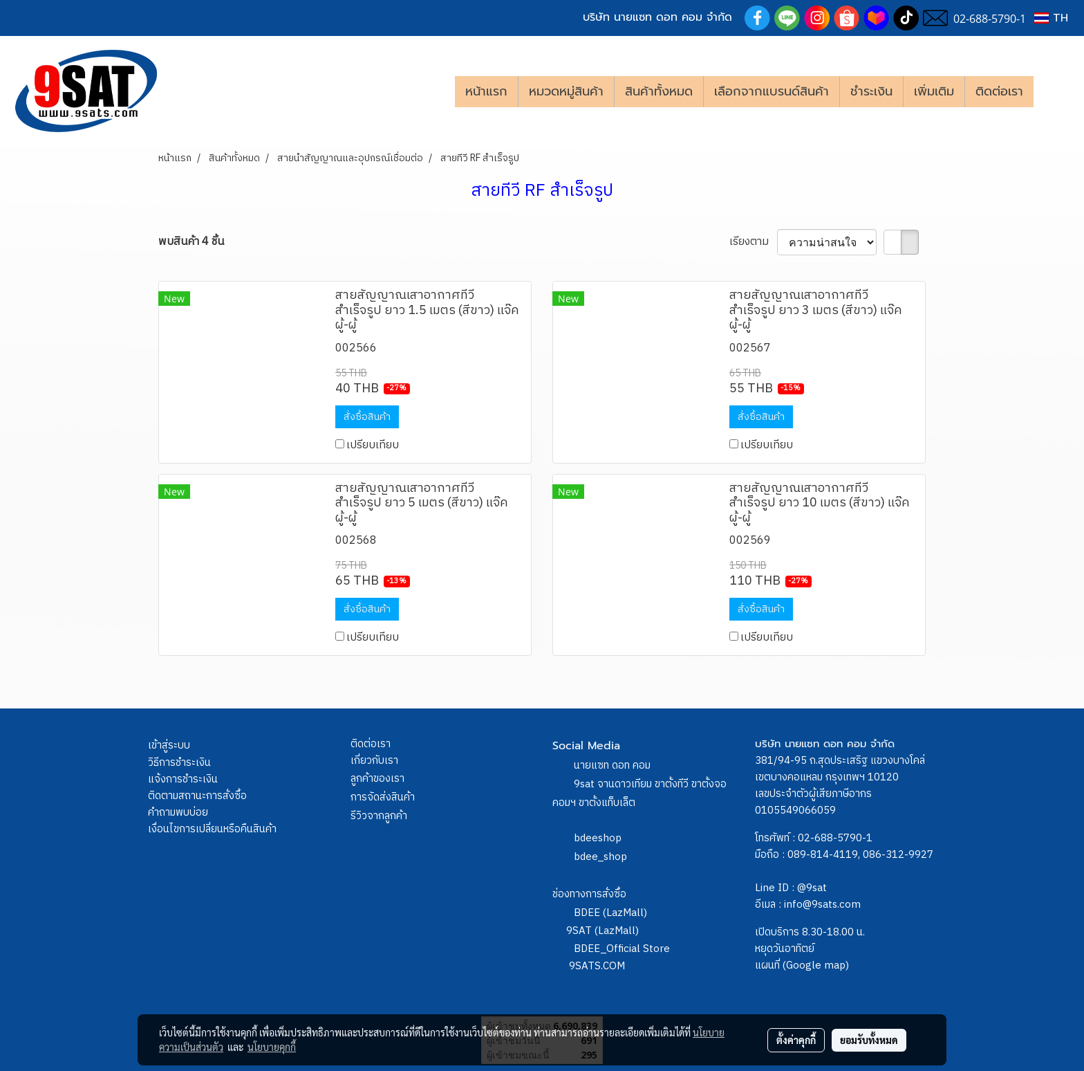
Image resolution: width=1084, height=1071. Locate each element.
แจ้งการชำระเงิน (183, 779)
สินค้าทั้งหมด (659, 91)
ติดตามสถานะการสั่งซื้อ (197, 796)
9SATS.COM (597, 966)
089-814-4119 (822, 854)
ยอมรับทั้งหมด (869, 1040)
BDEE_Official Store (622, 949)
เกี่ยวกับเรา (374, 760)
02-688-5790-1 (835, 838)
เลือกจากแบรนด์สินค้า (771, 91)
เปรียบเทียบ (372, 445)
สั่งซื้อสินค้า (367, 417)
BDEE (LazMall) (610, 913)
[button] (1054, 91)
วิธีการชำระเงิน (179, 762)
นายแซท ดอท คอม (612, 765)
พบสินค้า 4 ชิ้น (191, 242)
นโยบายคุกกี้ (271, 1047)
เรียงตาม (753, 242)
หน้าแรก (486, 91)
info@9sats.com (822, 904)
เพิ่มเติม (934, 91)
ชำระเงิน (871, 91)
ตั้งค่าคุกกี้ (796, 1040)
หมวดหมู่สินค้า (566, 91)
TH (1051, 18)
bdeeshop (598, 838)
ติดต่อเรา (999, 91)
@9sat (812, 888)
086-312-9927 (898, 854)
